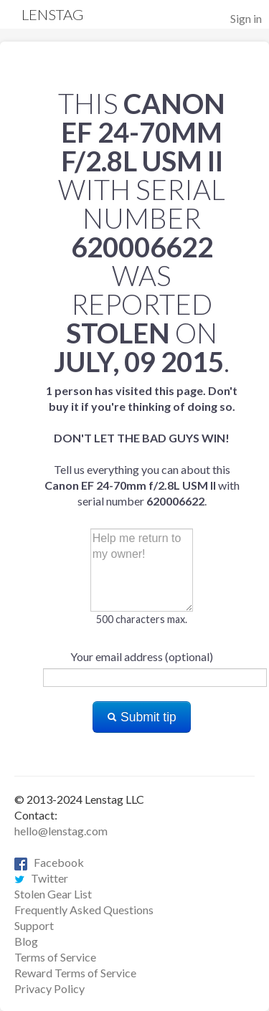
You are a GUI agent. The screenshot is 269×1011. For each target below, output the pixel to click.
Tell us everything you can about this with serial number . (142, 446)
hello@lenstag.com (61, 830)
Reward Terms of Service (75, 972)
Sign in (246, 18)
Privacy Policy (49, 988)
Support (34, 925)
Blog (26, 941)
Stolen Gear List (53, 894)
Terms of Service (55, 957)
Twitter (41, 878)
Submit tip (141, 717)
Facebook (49, 862)
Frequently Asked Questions (84, 909)
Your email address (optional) (141, 656)
